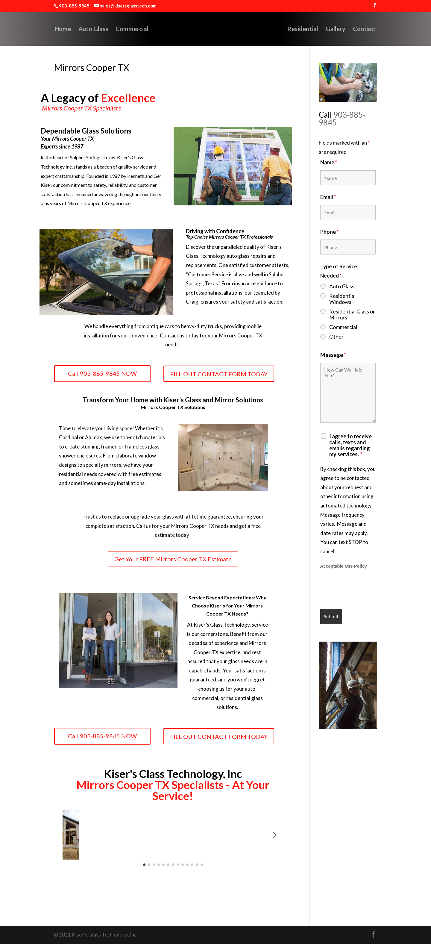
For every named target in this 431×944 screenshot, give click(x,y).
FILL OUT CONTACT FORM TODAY (219, 374)
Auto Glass (81, 29)
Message (333, 354)
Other (336, 337)
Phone (329, 231)
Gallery (348, 29)
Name (328, 162)
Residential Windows (342, 299)
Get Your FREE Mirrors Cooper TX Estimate (173, 559)
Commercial (119, 29)
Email (328, 197)
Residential (315, 29)
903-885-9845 (342, 118)
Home (51, 29)
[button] (72, 835)
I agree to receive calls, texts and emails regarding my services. (350, 445)
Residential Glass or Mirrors (352, 314)
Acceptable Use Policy (343, 566)
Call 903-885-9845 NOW (102, 373)
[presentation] (365, 589)
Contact (376, 29)
